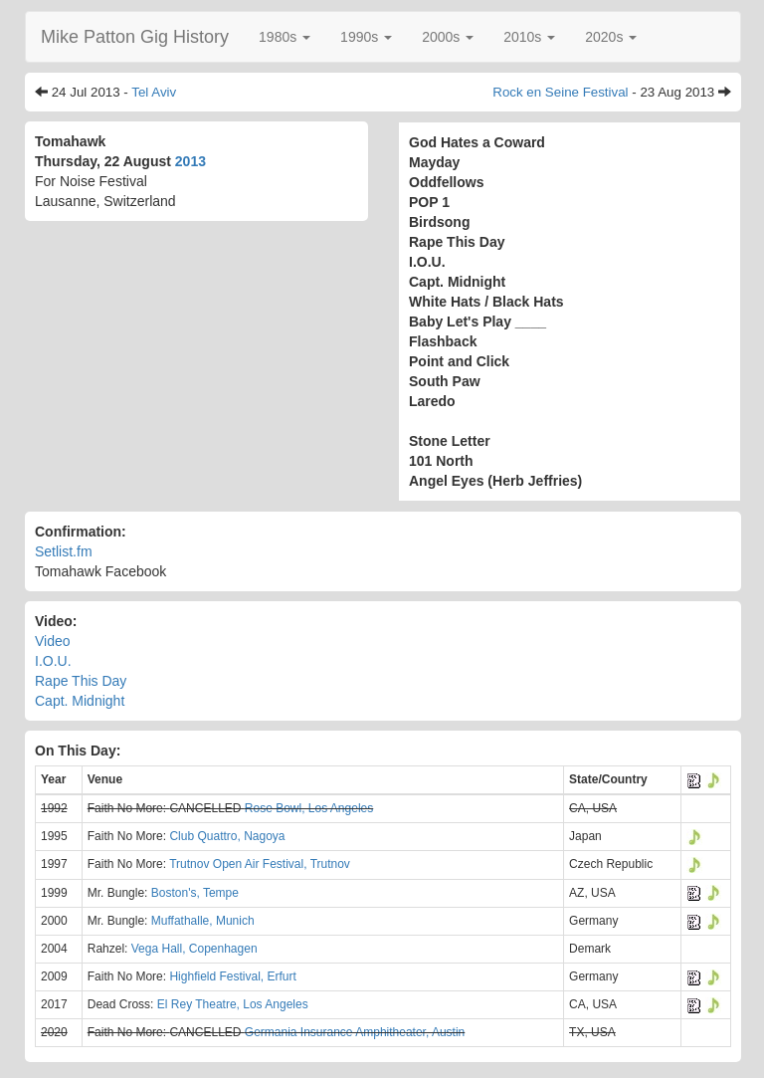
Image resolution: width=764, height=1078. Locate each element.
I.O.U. (53, 661)
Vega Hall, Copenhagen (194, 949)
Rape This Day (80, 681)
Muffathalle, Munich (203, 921)
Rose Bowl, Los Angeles (309, 808)
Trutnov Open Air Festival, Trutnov (259, 864)
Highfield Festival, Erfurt (232, 976)
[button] (284, 37)
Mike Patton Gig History (135, 37)
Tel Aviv (153, 92)
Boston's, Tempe (195, 893)
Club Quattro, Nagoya (227, 836)
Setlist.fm (64, 551)
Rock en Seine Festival (560, 92)
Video (53, 641)
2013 (190, 161)
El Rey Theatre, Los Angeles (232, 1004)
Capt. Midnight (79, 701)
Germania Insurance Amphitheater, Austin (355, 1032)
